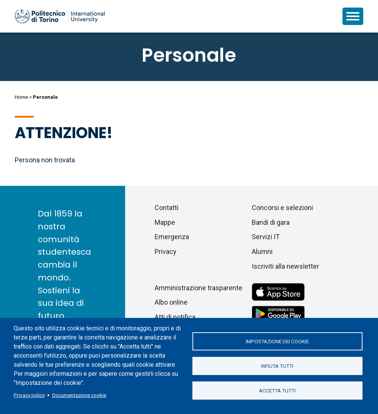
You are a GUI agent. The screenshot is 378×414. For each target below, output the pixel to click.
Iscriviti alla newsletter (285, 266)
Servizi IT (266, 237)
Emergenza (172, 237)
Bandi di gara (271, 222)
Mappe (165, 222)
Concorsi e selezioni (282, 208)
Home (21, 97)
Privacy (166, 251)
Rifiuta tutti (277, 366)
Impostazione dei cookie (277, 341)
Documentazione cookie (79, 395)
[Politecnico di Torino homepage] (60, 16)
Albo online (171, 302)
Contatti (166, 208)
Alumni (262, 251)
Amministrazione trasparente (198, 288)
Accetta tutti (277, 391)
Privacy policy (29, 395)
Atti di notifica (175, 317)
